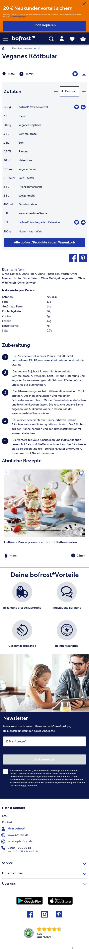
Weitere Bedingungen (18, 17)
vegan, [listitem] (65, 274)
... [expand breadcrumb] (8, 48)
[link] (25, 39)
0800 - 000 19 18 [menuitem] (16, 848)
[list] (44, 620)
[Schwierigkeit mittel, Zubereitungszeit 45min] (29, 74)
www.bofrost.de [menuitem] (15, 835)
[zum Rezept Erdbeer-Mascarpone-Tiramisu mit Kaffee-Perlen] (44, 503)
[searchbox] (51, 39)
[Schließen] (84, 4)
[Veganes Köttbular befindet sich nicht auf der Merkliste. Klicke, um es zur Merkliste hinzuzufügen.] (75, 74)
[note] (44, 556)
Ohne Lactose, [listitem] (11, 274)
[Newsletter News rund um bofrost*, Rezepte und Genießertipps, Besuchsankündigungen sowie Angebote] (44, 755)
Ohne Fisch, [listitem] (29, 274)
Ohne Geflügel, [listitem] (51, 278)
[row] (44, 297)
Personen (71, 91)
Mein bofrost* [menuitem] (13, 829)
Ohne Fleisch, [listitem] (31, 278)
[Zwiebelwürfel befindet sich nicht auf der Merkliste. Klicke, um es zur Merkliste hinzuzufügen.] (76, 107)
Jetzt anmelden (45, 759)
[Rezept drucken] (84, 74)
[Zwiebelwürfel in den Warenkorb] (83, 107)
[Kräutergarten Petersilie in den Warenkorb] (83, 222)
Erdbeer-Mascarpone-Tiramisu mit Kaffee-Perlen (40, 542)
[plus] (83, 91)
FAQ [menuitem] (5, 816)
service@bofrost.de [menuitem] (17, 842)
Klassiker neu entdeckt (25, 48)
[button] (7, 38)
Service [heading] (44, 862)
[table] (44, 171)
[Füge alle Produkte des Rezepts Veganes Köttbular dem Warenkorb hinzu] (44, 242)
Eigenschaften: (13, 269)
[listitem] (44, 360)
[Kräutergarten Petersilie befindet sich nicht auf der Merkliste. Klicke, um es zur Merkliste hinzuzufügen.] (76, 222)
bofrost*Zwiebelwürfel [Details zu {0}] (33, 107)
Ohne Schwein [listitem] (26, 282)
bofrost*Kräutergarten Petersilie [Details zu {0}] (39, 222)
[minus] (56, 91)
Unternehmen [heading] (44, 872)
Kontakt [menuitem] (7, 822)
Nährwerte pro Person (18, 290)
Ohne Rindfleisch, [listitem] (49, 274)
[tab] (61, 38)
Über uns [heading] (44, 883)
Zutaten (12, 91)
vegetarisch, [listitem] (69, 278)
